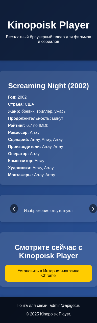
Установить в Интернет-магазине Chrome (49, 273)
